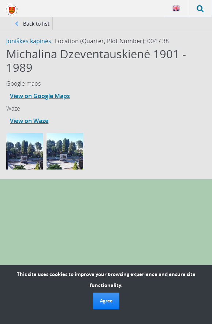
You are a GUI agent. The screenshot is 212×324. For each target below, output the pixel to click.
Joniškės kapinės (28, 41)
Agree (106, 301)
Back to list (32, 23)
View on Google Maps (40, 96)
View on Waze (29, 121)
